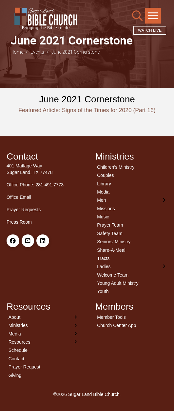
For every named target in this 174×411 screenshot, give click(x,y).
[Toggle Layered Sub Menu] (131, 200)
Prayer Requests (24, 209)
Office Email (19, 197)
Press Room (19, 222)
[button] (137, 16)
